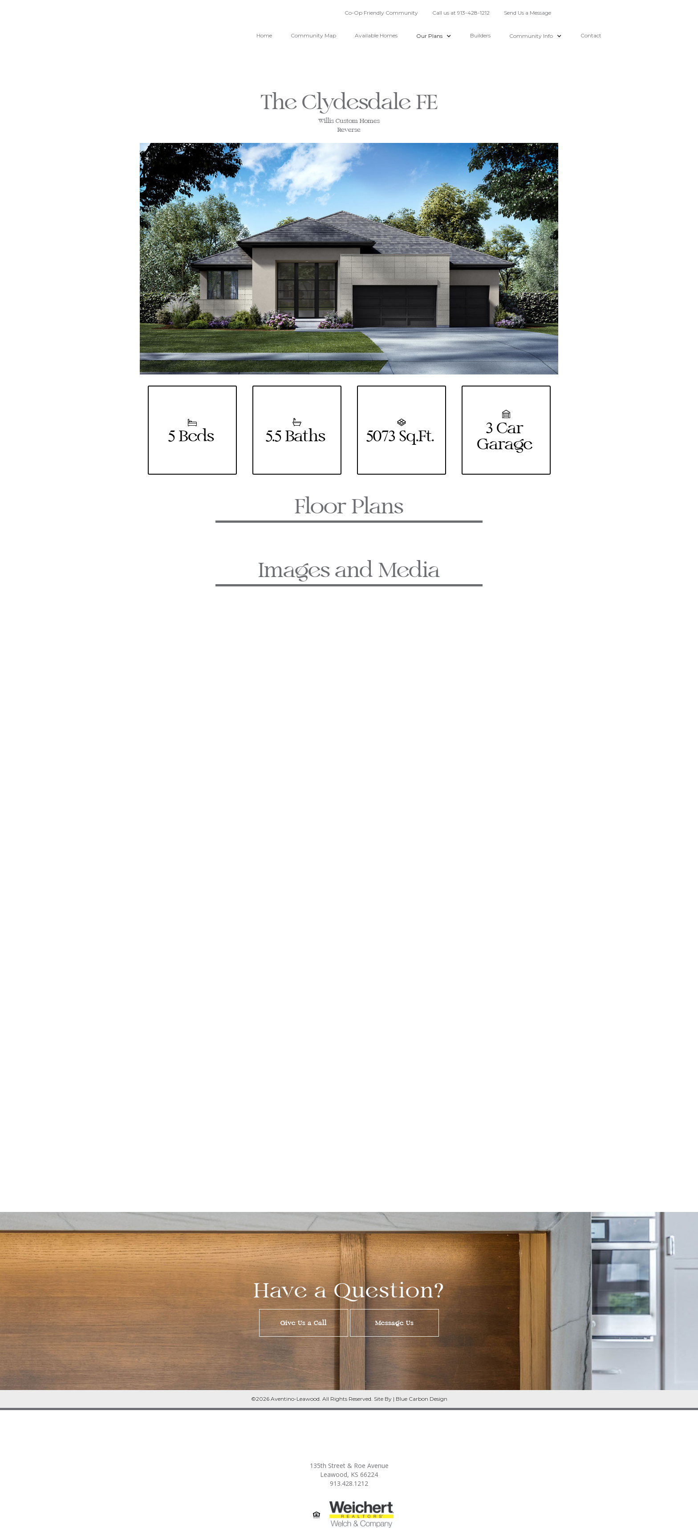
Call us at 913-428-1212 (461, 12)
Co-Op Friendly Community (381, 12)
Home (264, 35)
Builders (480, 35)
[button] (433, 32)
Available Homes (376, 35)
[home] (89, 42)
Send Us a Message (527, 12)
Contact (590, 35)
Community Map (313, 35)
